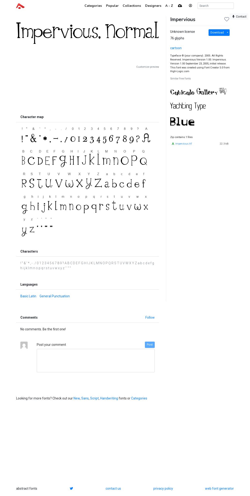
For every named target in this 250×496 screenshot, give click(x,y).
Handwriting (109, 398)
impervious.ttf (183, 143)
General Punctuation (55, 296)
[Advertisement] (87, 90)
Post (150, 344)
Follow (150, 317)
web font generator (219, 488)
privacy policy (163, 488)
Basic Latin (28, 296)
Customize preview (147, 66)
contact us (113, 488)
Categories (139, 398)
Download (217, 32)
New (77, 398)
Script (94, 398)
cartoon (176, 48)
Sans (85, 398)
